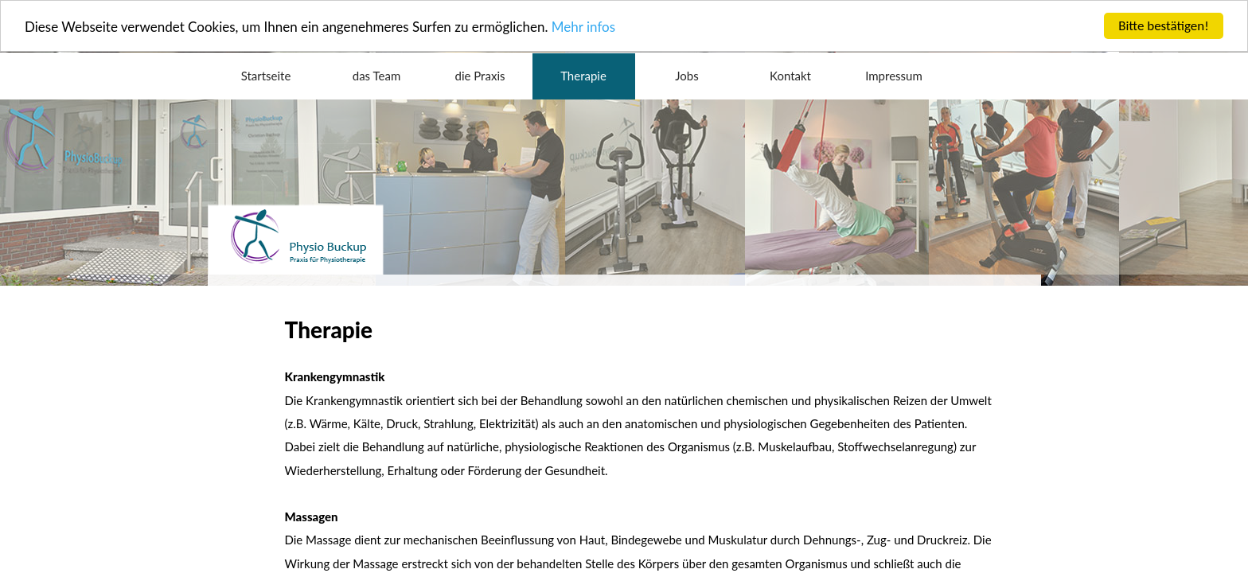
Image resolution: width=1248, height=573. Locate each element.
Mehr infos (583, 26)
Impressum (893, 75)
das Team (376, 75)
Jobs (686, 75)
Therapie (583, 75)
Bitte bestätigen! (1163, 26)
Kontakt (790, 75)
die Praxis (480, 75)
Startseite (266, 75)
